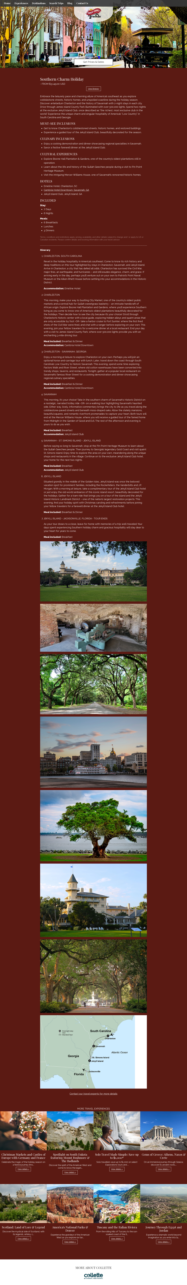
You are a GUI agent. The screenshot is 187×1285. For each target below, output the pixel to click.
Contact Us (82, 3)
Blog (69, 3)
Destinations (38, 3)
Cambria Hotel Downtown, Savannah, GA (66, 190)
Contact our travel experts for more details (93, 1093)
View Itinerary (93, 89)
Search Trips (56, 3)
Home (7, 3)
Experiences (21, 3)
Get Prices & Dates (93, 62)
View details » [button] (23, 1169)
